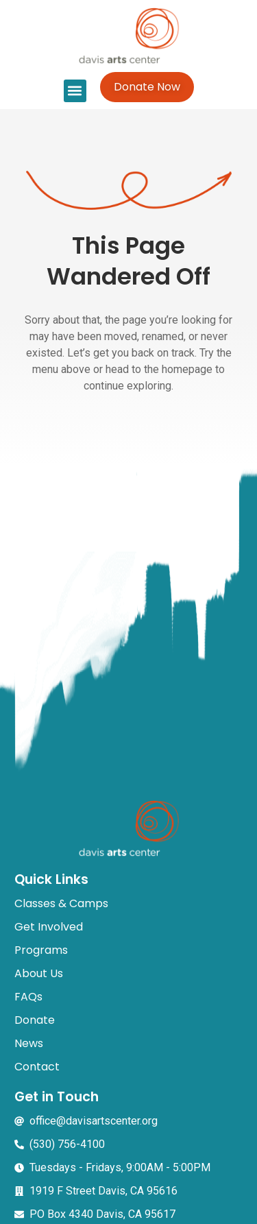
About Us (38, 973)
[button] (75, 91)
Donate (34, 1020)
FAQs (28, 997)
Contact (37, 1067)
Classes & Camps (61, 903)
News (28, 1043)
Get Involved (48, 927)
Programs (41, 950)
